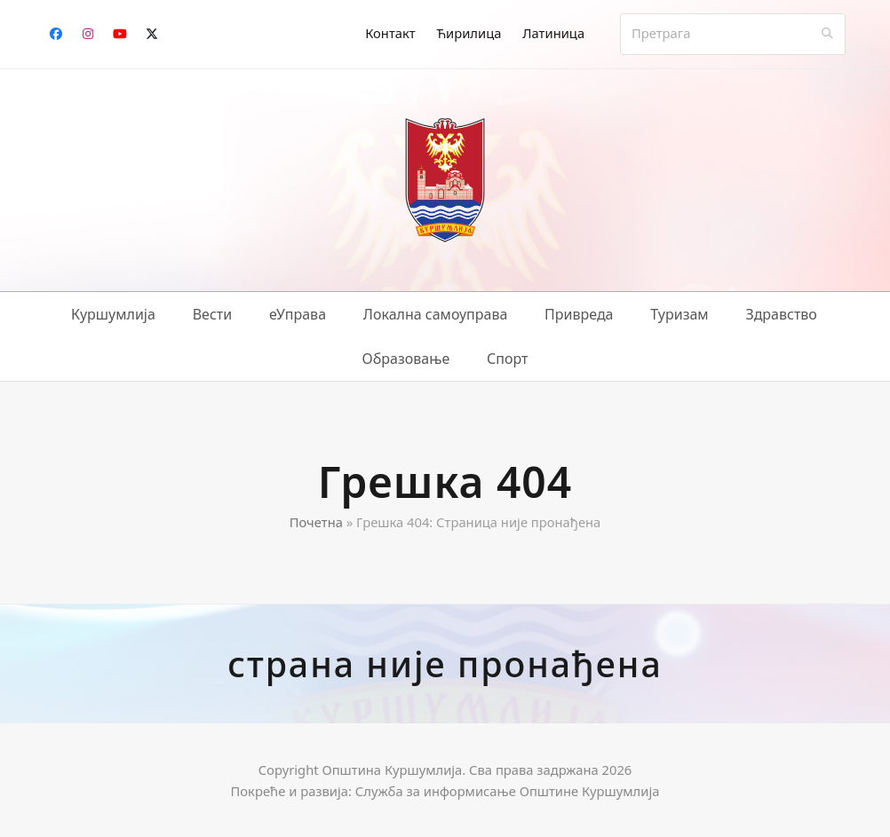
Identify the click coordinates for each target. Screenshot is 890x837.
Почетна (316, 522)
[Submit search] (827, 34)
